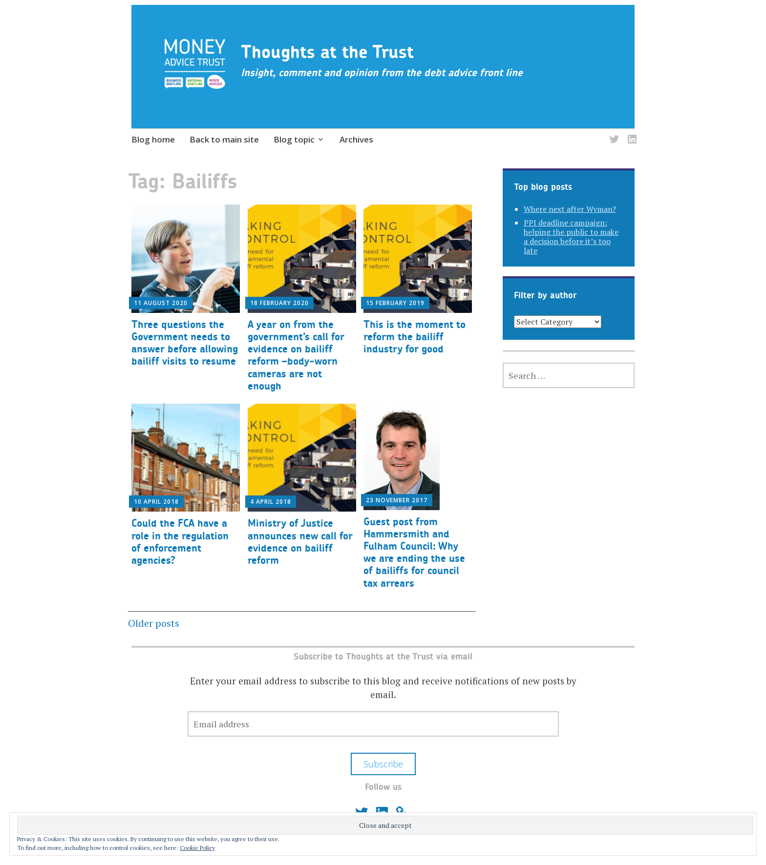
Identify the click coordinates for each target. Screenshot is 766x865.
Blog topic (294, 139)
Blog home (153, 139)
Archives (356, 139)
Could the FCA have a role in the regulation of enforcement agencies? (180, 541)
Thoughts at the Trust (327, 51)
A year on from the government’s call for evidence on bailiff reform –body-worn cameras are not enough (296, 355)
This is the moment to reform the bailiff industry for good (414, 336)
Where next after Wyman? (570, 209)
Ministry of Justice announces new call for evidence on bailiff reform (300, 541)
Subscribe (383, 764)
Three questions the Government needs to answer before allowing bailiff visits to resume (184, 343)
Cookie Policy (197, 847)
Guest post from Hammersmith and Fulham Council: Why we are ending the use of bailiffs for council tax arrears (414, 552)
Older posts (153, 623)
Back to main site (224, 139)
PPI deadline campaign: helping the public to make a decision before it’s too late (571, 236)
